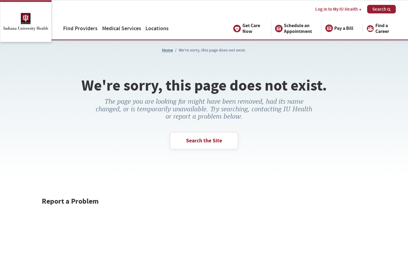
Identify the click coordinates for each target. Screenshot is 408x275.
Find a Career (378, 28)
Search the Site (204, 140)
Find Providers (80, 28)
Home (167, 50)
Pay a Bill (339, 28)
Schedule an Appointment (293, 28)
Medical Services (121, 28)
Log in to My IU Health (338, 9)
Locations (157, 28)
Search (381, 9)
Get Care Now (246, 28)
